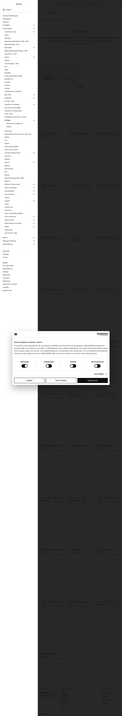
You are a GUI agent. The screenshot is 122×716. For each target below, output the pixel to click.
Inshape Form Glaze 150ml (50, 238)
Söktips (4, 272)
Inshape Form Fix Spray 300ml (108, 186)
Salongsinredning (7, 241)
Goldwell (6, 98)
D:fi (4, 66)
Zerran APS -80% (9, 233)
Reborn (6, 181)
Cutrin (5, 57)
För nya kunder (6, 265)
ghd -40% (6, 95)
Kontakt (4, 287)
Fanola (5, 85)
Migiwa (5, 166)
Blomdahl (6, 47)
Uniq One (6, 210)
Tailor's (6, 197)
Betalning (5, 281)
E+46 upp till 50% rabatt (12, 76)
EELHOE (6, 73)
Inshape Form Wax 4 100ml (107, 290)
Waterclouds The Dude (11, 223)
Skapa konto (6, 290)
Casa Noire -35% (9, 54)
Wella (5, 227)
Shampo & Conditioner (13, 123)
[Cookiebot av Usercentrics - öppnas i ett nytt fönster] (98, 334)
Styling (7, 126)
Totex (5, 204)
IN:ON (5, 137)
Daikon (5, 60)
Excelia (5, 82)
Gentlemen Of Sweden (11, 91)
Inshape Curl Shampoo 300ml (80, 186)
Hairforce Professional (11, 111)
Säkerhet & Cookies (8, 284)
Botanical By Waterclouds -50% (14, 51)
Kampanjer (5, 19)
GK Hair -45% (8, 101)
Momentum (7, 169)
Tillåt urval (61, 380)
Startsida (4, 251)
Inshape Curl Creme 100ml (107, 134)
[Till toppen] (117, 704)
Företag (4, 254)
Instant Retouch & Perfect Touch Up (16, 134)
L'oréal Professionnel (11, 153)
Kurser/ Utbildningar (8, 16)
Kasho (5, 143)
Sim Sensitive (8, 194)
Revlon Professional (10, 184)
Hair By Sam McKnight (11, 108)
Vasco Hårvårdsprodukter (12, 213)
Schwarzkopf (8, 191)
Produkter (5, 25)
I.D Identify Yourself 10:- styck (14, 117)
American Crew (9, 32)
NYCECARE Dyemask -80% (13, 178)
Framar (6, 88)
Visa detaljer (99, 374)
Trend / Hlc (7, 207)
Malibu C (6, 159)
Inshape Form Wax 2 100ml (79, 290)
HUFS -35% (7, 114)
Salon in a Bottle (9, 188)
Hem (48, 19)
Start (42, 19)
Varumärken (6, 28)
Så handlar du (6, 269)
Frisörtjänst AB (46, 714)
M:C (4, 172)
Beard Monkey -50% (10, 44)
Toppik (5, 201)
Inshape (6, 120)
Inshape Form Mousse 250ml (107, 238)
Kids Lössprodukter (10, 146)
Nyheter (4, 22)
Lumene (6, 156)
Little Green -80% (9, 149)
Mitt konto (5, 275)
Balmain (6, 38)
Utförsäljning (6, 244)
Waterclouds (7, 220)
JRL (4, 140)
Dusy (5, 70)
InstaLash (6, 131)
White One (7, 230)
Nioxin (5, 175)
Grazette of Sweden (10, 104)
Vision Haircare (8, 216)
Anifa (5, 35)
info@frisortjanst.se (109, 700)
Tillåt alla (92, 380)
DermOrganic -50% (10, 63)
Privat (3, 257)
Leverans (4, 278)
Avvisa (29, 380)
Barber (4, 237)
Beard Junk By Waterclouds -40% (15, 41)
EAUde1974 (7, 79)
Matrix (5, 162)
